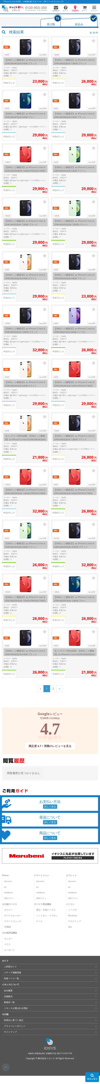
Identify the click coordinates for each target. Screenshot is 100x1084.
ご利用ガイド (10, 966)
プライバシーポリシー (14, 1026)
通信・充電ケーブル (45, 909)
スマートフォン (41, 875)
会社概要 (8, 990)
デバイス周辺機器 (42, 904)
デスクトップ (74, 921)
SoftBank (8, 892)
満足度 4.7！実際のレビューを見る (50, 746)
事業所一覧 (9, 1002)
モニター (8, 938)
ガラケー (8, 909)
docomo (8, 881)
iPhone (5, 875)
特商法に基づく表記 (13, 1020)
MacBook (72, 915)
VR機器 (7, 927)
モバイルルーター (12, 915)
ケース (39, 921)
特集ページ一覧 (11, 978)
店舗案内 (8, 996)
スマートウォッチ (12, 921)
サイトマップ (10, 1032)
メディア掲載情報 (12, 972)
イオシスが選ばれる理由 (16, 1008)
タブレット (71, 875)
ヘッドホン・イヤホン (47, 915)
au (5, 887)
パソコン (70, 904)
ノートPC (72, 909)
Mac (70, 927)
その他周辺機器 (9, 932)
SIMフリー (9, 898)
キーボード (9, 950)
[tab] (51, 21)
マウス (7, 944)
